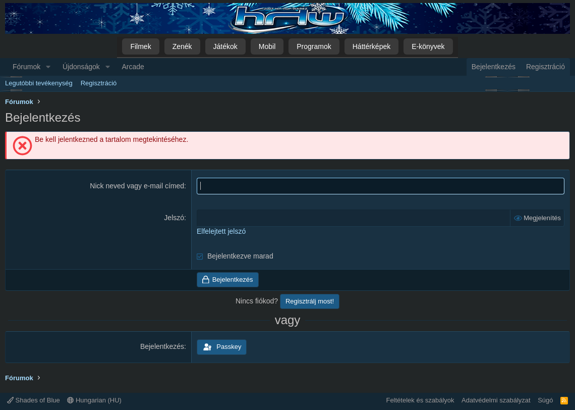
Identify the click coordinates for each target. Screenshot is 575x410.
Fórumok (26, 67)
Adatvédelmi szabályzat (496, 400)
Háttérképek (371, 46)
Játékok (225, 46)
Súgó (545, 400)
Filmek (140, 46)
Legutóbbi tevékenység (39, 83)
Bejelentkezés (162, 346)
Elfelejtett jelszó (221, 231)
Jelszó (174, 218)
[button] (48, 67)
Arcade (133, 67)
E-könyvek (428, 46)
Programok (314, 46)
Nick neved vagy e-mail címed (137, 186)
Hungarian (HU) (94, 400)
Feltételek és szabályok (420, 400)
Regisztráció (99, 83)
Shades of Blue (33, 400)
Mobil (267, 46)
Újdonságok (81, 67)
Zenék (182, 46)
